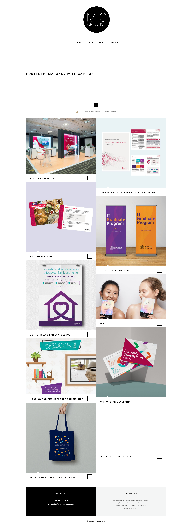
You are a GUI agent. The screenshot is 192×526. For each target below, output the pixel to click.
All (77, 111)
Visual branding (110, 111)
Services (102, 42)
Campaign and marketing (91, 111)
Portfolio (78, 42)
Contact (114, 42)
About (90, 42)
